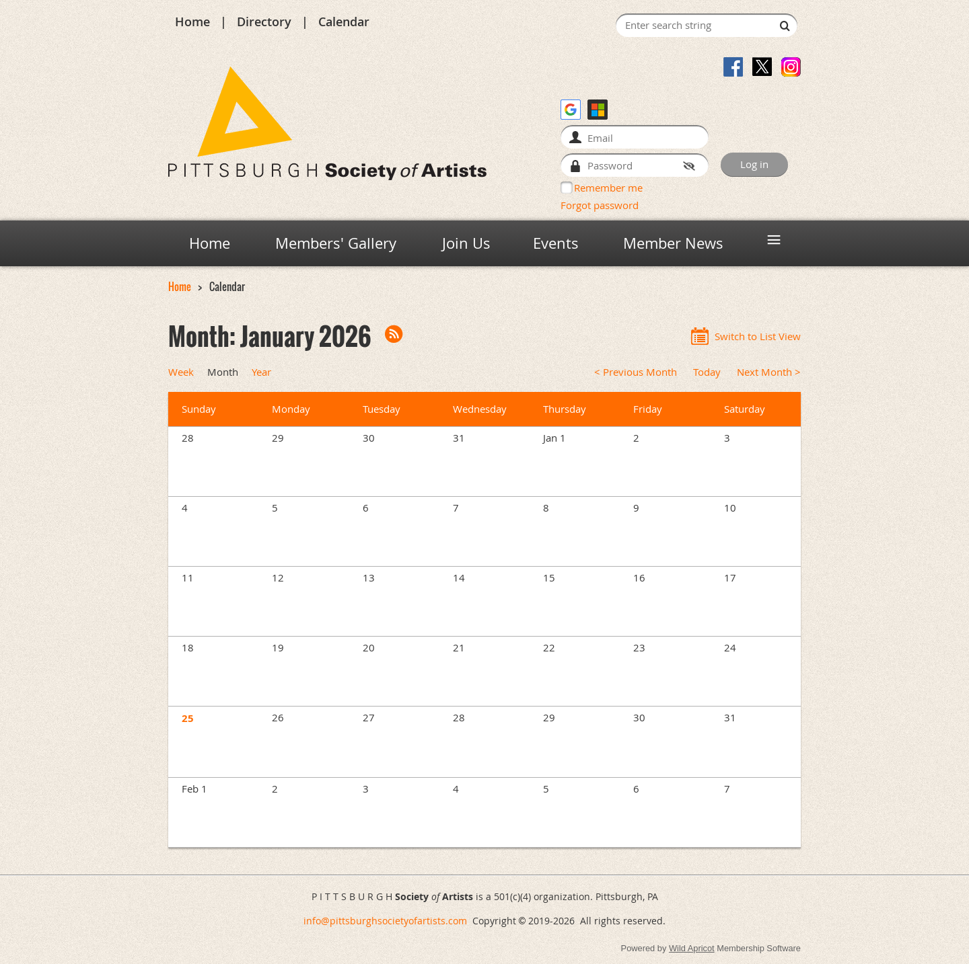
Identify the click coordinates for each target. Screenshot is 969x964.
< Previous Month (635, 372)
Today (707, 372)
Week (181, 372)
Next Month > (769, 372)
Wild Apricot (692, 948)
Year (261, 372)
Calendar (343, 21)
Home (192, 21)
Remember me (608, 187)
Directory (264, 21)
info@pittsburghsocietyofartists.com (385, 920)
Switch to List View (758, 336)
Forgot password (600, 205)
